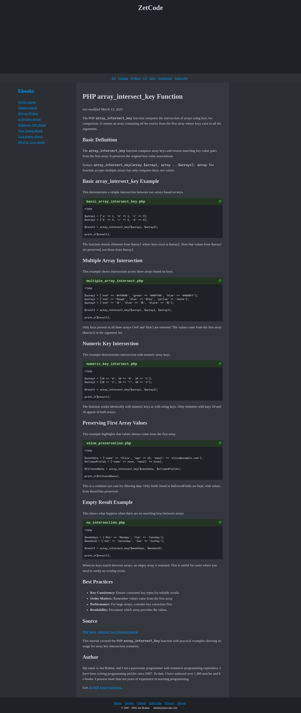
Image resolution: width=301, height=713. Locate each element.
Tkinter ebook (27, 108)
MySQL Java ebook (31, 142)
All (114, 78)
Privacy (170, 703)
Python (135, 78)
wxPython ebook (29, 119)
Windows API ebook (32, 125)
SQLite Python (28, 113)
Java (152, 78)
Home (118, 703)
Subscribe (181, 78)
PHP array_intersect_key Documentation (110, 632)
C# (145, 78)
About (181, 703)
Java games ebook (30, 136)
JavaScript (165, 78)
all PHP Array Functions (105, 687)
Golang (123, 78)
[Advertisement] (150, 44)
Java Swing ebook (30, 131)
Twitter (129, 703)
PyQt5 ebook (27, 102)
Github (141, 703)
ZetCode (150, 8)
